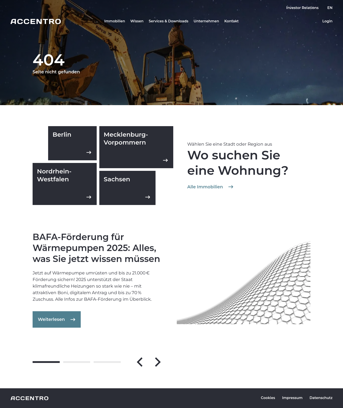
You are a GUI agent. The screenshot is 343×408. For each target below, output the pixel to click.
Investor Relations (302, 8)
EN (329, 8)
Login (327, 21)
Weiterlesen (57, 321)
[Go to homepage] (35, 21)
